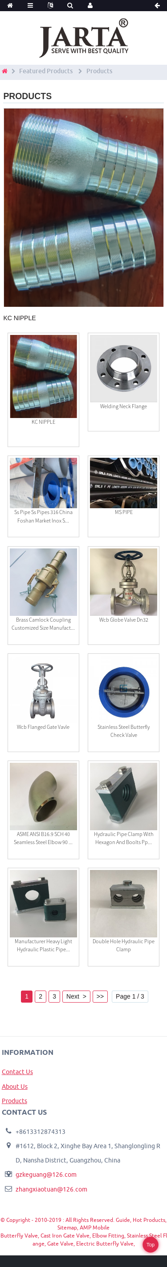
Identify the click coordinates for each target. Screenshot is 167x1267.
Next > (76, 996)
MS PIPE (124, 512)
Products (99, 71)
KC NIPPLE (43, 421)
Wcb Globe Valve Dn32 (123, 619)
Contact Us (17, 1071)
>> (100, 996)
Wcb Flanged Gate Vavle (43, 726)
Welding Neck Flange (123, 406)
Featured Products (46, 71)
